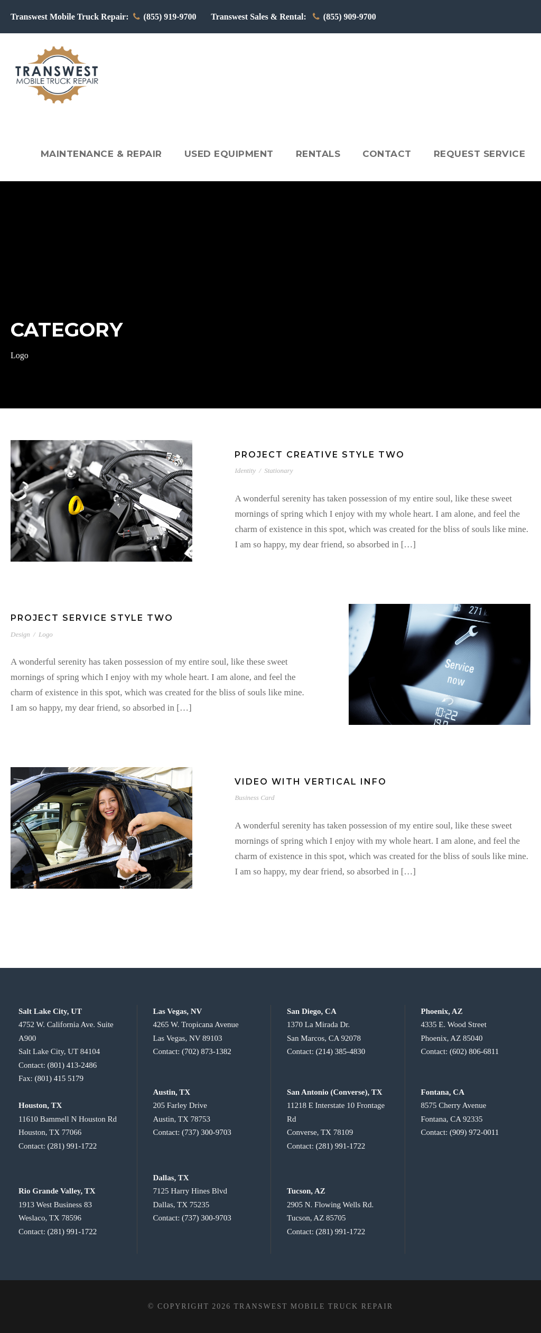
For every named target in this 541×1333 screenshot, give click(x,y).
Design (20, 634)
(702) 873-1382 (206, 1051)
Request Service (480, 153)
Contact (391, 153)
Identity (245, 470)
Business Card (254, 797)
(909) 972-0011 (474, 1132)
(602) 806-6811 (474, 1051)
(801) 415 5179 (58, 1078)
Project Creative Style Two (316, 454)
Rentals (325, 153)
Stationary (278, 470)
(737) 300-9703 (206, 1132)
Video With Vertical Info (306, 781)
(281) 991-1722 (72, 1146)
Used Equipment (238, 153)
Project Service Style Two (89, 617)
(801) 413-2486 (72, 1065)
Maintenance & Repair (116, 153)
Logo (46, 634)
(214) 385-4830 (341, 1051)
